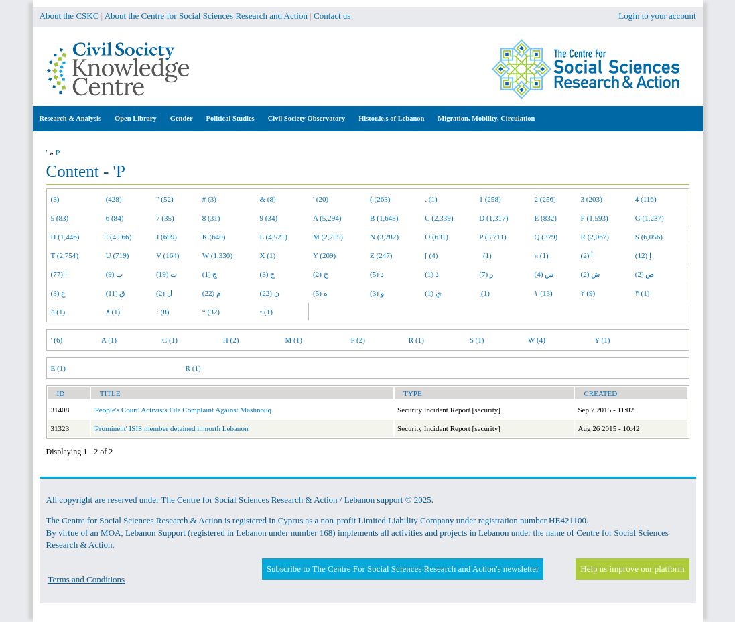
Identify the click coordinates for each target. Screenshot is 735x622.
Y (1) (602, 340)
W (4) (536, 340)
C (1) (170, 340)
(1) (485, 255)
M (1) (294, 340)
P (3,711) (492, 237)
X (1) (267, 255)
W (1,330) (217, 255)
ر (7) (486, 274)
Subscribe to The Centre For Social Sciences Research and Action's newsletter (403, 569)
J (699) (166, 237)
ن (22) (269, 293)
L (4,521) (273, 237)
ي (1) (433, 293)
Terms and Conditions (86, 579)
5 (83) (60, 218)
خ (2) (320, 274)
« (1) (541, 255)
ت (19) (166, 274)
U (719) (117, 255)
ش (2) (590, 274)
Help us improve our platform (632, 569)
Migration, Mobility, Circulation (486, 118)
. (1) (431, 199)
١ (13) (543, 293)
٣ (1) (642, 293)
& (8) (267, 199)
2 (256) (544, 199)
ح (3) (267, 274)
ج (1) (210, 274)
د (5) (377, 274)
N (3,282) (384, 237)
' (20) (320, 199)
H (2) (231, 340)
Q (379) (545, 237)
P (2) (358, 340)
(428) (114, 199)
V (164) (168, 255)
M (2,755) (328, 237)
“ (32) (211, 312)
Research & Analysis (71, 118)
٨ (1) (113, 312)
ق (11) (116, 293)
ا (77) (59, 274)
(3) (55, 199)
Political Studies (230, 118)
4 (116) (646, 199)
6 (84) (115, 218)
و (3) (377, 293)
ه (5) (320, 293)
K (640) (214, 237)
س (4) (543, 274)
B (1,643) (384, 218)
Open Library (136, 118)
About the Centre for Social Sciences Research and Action (206, 16)
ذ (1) (432, 274)
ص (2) (645, 274)
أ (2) (587, 255)
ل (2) (164, 293)
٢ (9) (588, 293)
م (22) (211, 293)
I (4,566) (119, 237)
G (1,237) (649, 218)
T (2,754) (65, 255)
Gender (181, 118)
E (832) (545, 218)
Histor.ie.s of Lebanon (391, 118)
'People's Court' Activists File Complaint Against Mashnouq (182, 410)
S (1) (477, 340)
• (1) (266, 312)
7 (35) (165, 218)
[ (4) (431, 255)
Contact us (332, 16)
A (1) (109, 340)
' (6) (57, 340)
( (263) (380, 199)
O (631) (436, 237)
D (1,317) (493, 218)
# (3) (209, 199)
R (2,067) (595, 237)
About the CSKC (69, 16)
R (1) (416, 340)
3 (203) (591, 199)
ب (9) (114, 274)
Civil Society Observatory (306, 118)
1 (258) (489, 199)
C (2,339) (439, 218)
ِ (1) (484, 293)
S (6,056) (649, 237)
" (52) (165, 199)
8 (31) (211, 218)
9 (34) (268, 218)
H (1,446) (65, 237)
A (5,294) (327, 218)
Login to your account (656, 16)
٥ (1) (58, 312)
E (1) (58, 368)
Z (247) (381, 255)
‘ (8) (162, 312)
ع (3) (58, 293)
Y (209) (324, 255)
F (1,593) (594, 218)
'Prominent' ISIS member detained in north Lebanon (171, 428)
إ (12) (643, 255)
